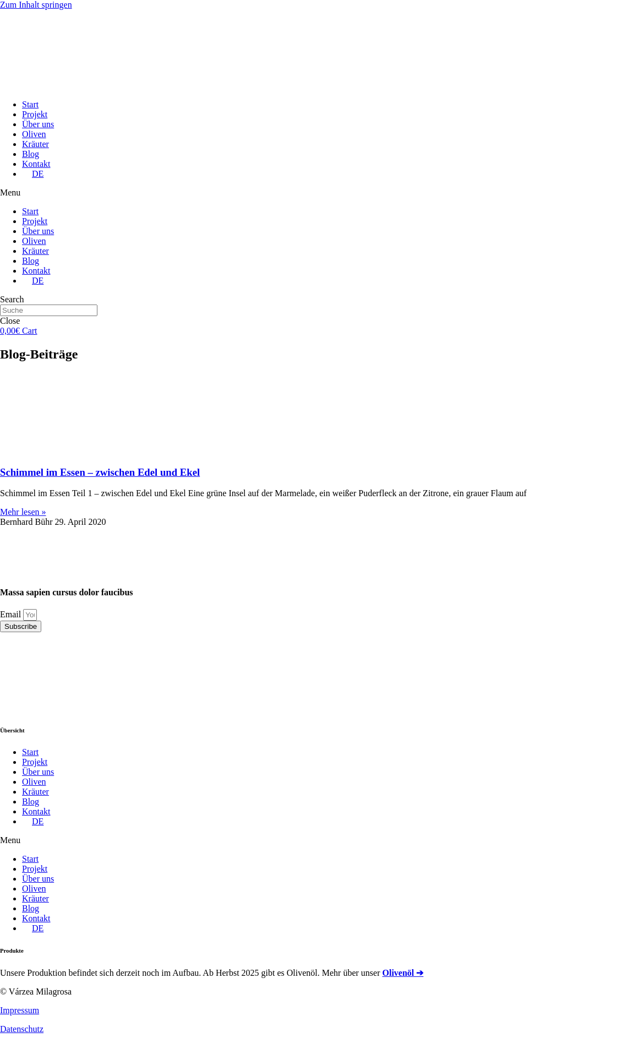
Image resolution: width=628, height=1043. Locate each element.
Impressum (19, 1010)
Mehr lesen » (23, 512)
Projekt (34, 114)
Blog (30, 154)
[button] (314, 193)
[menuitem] (32, 173)
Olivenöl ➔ (403, 972)
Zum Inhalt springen (36, 4)
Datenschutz (21, 1029)
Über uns (38, 124)
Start (30, 104)
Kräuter (35, 144)
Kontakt (36, 164)
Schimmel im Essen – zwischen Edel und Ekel (100, 472)
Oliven (34, 134)
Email (11, 614)
